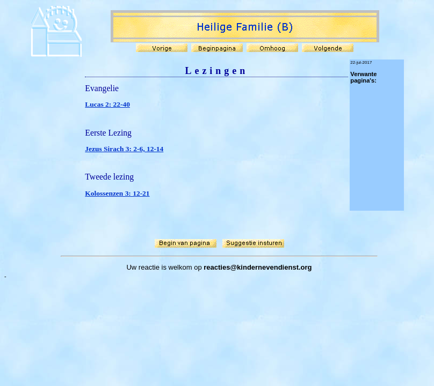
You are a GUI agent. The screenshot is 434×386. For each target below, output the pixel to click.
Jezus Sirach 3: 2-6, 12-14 (124, 149)
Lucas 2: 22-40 (107, 104)
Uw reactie (142, 267)
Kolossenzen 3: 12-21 (117, 193)
